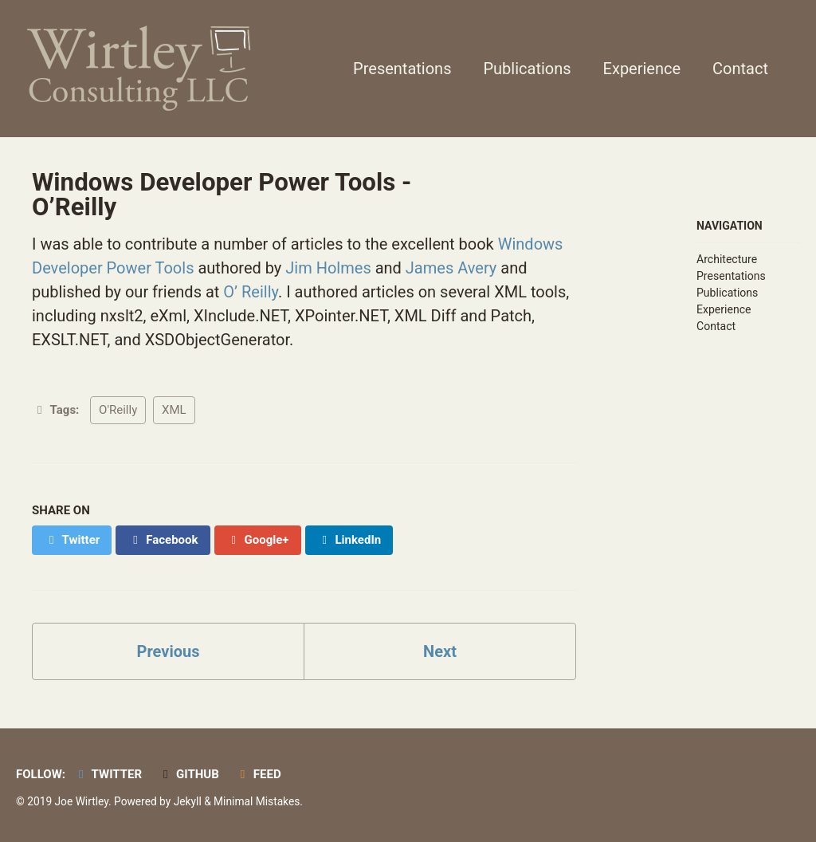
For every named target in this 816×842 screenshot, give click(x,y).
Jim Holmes (328, 267)
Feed (258, 774)
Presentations (402, 68)
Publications (527, 68)
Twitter (107, 774)
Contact (740, 68)
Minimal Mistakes (257, 801)
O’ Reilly (250, 291)
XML (174, 410)
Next (440, 651)
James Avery (451, 267)
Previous (168, 651)
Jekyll (188, 801)
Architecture (726, 259)
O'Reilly (118, 410)
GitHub (188, 774)
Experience (642, 68)
